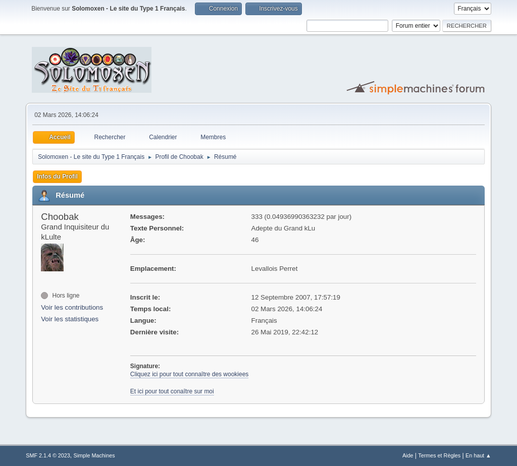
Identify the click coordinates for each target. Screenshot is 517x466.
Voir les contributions (72, 307)
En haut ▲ (478, 455)
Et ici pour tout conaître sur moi (172, 391)
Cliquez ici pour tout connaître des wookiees (189, 374)
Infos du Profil (57, 176)
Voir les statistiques (69, 319)
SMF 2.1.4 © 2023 (48, 455)
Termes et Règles (439, 455)
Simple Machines (94, 455)
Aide (407, 455)
